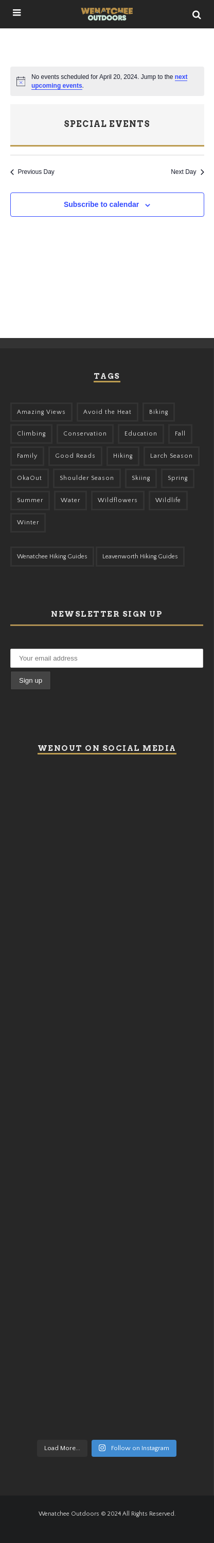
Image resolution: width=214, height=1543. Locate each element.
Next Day (187, 171)
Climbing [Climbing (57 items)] (31, 433)
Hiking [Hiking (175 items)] (123, 456)
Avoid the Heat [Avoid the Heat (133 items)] (107, 412)
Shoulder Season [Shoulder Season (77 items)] (87, 478)
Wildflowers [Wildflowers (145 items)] (118, 500)
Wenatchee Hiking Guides (52, 556)
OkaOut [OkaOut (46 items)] (29, 478)
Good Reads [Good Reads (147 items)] (75, 456)
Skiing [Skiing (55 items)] (141, 478)
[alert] (107, 81)
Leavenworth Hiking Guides (140, 556)
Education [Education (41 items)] (140, 433)
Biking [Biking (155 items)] (158, 412)
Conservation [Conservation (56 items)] (85, 433)
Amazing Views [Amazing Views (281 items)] (41, 412)
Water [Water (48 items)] (70, 500)
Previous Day (32, 171)
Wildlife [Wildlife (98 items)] (168, 500)
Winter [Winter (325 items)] (28, 522)
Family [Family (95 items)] (27, 456)
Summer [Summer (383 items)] (30, 500)
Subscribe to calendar (101, 204)
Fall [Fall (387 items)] (180, 433)
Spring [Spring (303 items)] (178, 478)
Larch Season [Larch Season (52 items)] (171, 456)
